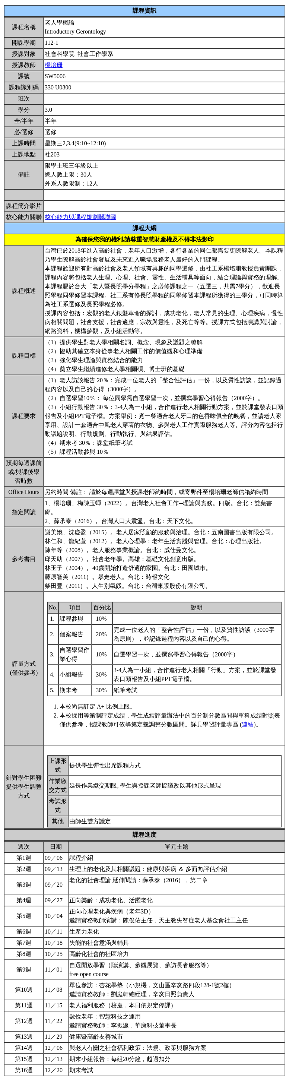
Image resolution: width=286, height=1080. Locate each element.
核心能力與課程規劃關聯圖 (80, 217)
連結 (248, 724)
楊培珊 (54, 65)
